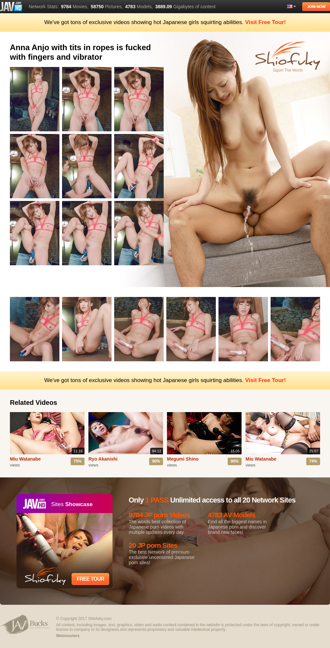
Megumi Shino (183, 459)
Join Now (316, 7)
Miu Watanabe (25, 459)
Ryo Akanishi (102, 459)
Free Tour (90, 579)
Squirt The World (288, 70)
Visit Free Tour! (265, 22)
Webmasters (68, 635)
